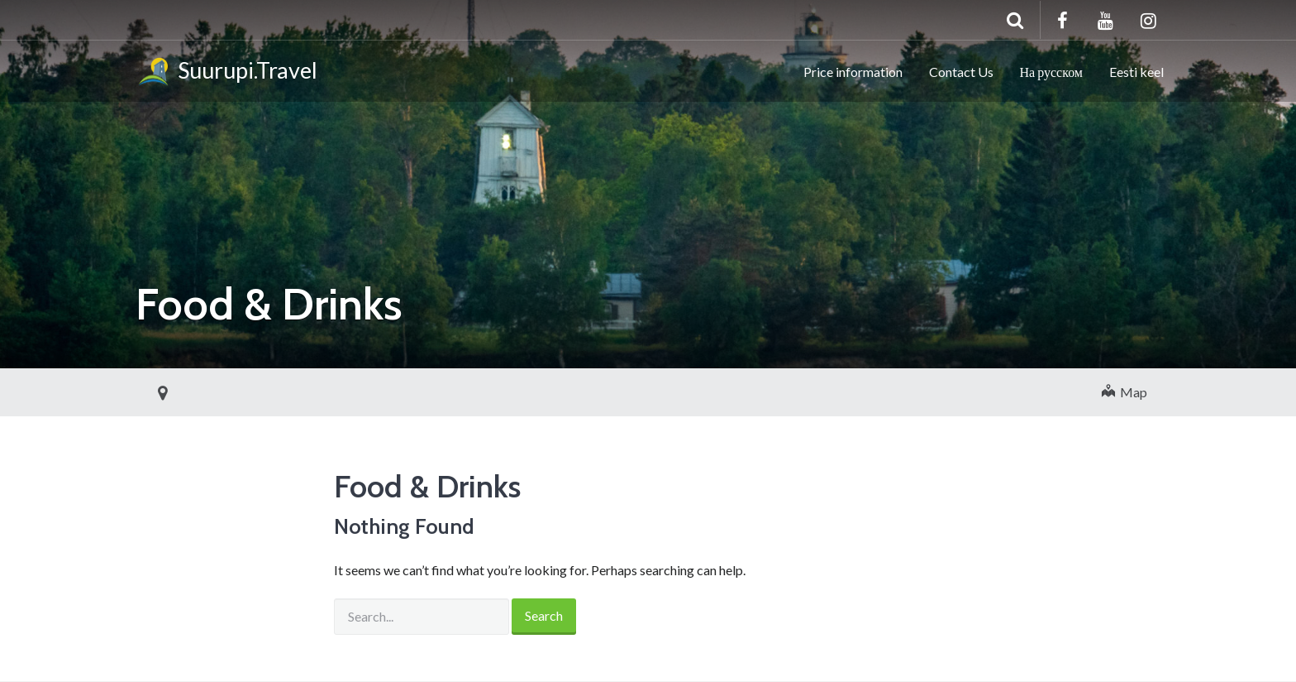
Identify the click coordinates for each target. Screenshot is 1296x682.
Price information (853, 71)
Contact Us (961, 71)
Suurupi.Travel (226, 72)
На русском (1051, 71)
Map (1124, 392)
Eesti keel (1136, 71)
